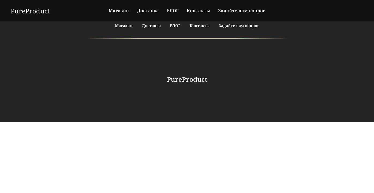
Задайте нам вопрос (241, 11)
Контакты (198, 11)
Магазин (119, 11)
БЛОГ (173, 11)
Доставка (148, 11)
